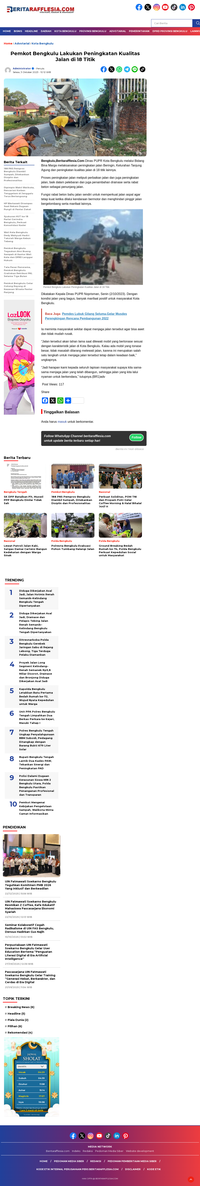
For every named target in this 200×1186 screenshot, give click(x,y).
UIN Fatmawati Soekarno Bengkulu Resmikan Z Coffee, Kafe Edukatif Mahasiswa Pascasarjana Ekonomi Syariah (30, 907)
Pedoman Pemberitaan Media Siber (132, 1161)
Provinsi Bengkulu (92, 31)
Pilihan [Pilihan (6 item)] (15, 1026)
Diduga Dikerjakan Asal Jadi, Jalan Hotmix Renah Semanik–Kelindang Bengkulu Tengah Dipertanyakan (36, 598)
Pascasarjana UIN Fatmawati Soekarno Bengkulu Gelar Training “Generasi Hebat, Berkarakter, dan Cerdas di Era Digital (30, 977)
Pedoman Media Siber (109, 1150)
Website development (140, 1150)
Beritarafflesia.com (58, 1150)
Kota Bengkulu (65, 31)
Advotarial (117, 31)
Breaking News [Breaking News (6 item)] (21, 1007)
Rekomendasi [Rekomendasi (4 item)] (20, 1032)
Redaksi (88, 1150)
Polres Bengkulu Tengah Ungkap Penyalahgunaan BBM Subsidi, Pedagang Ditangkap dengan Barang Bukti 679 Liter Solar (36, 740)
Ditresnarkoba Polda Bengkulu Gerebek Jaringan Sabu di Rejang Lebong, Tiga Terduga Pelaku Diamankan (36, 647)
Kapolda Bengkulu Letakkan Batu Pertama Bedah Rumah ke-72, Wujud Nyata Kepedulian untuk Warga (36, 696)
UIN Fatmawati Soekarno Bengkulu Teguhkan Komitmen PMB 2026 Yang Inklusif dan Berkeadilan (30, 885)
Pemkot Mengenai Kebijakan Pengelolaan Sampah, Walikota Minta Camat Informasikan (36, 808)
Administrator (22, 68)
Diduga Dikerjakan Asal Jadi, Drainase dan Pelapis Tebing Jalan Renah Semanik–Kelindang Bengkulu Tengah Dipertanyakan (35, 623)
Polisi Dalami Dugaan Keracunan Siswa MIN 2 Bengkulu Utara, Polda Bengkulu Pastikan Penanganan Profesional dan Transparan (36, 785)
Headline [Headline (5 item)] (16, 1013)
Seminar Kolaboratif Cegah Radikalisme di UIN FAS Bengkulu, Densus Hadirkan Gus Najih (29, 928)
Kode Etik (154, 1169)
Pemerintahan (139, 31)
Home (7, 31)
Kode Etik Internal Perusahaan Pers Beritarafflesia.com (77, 1169)
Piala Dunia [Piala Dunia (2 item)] (18, 1020)
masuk (62, 421)
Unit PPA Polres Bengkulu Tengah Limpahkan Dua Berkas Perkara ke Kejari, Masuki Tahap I (37, 717)
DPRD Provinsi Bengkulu (169, 31)
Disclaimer (133, 1169)
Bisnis (18, 31)
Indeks (76, 1150)
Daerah (46, 31)
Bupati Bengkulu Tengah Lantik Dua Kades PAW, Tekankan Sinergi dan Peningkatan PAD (36, 762)
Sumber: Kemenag (31, 1115)
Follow (136, 437)
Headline (31, 31)
